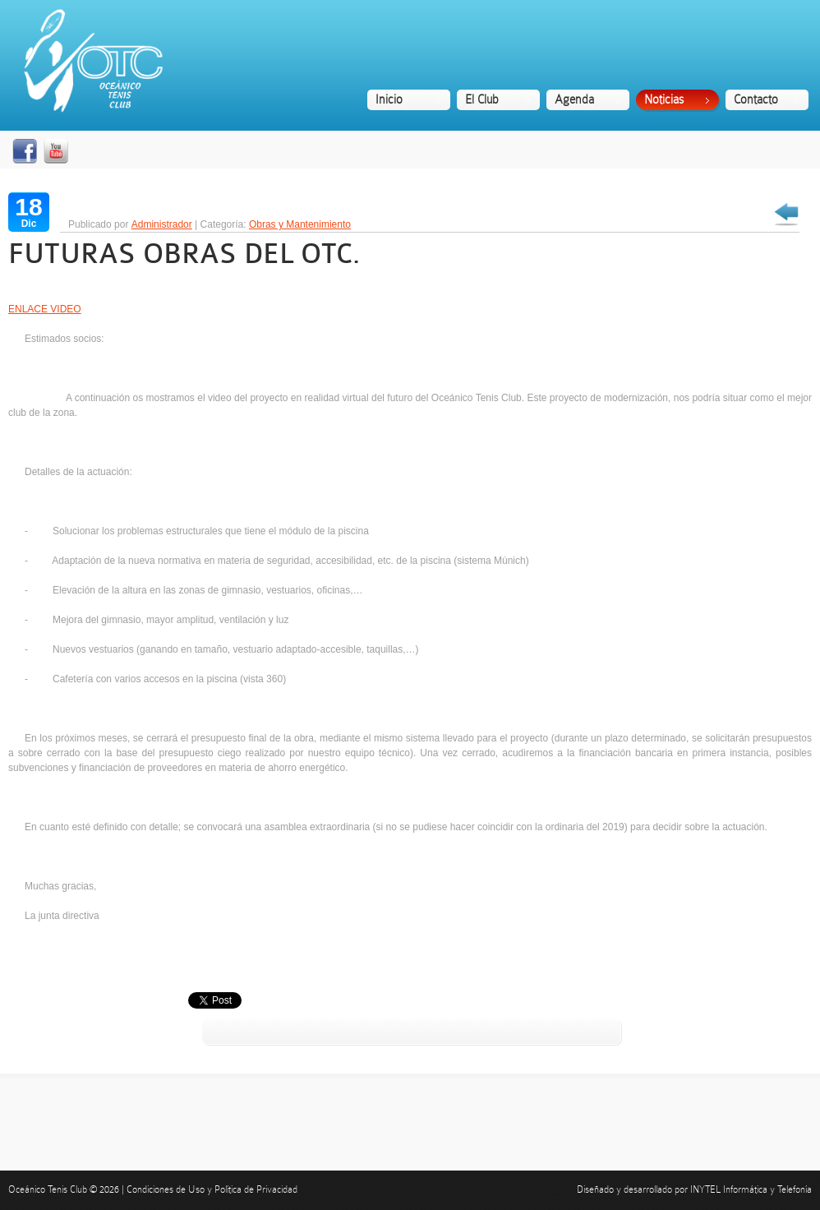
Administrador (161, 224)
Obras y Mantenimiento (300, 224)
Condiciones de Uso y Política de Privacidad (212, 1189)
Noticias (664, 99)
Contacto (756, 99)
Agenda (574, 99)
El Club (482, 99)
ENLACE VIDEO (44, 309)
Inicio (389, 99)
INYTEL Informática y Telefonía (751, 1189)
